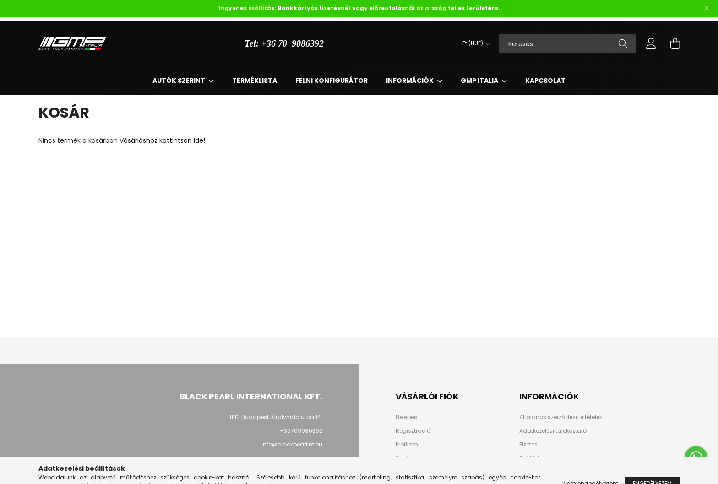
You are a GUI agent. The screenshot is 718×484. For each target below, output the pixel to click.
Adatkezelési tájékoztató (553, 431)
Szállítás (531, 458)
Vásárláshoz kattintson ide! (162, 140)
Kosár (404, 458)
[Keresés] (567, 43)
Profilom (407, 444)
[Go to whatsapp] (696, 457)
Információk (410, 80)
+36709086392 (301, 431)
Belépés (406, 417)
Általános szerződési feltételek (560, 417)
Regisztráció (413, 431)
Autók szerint (179, 80)
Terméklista (254, 80)
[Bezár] (706, 8)
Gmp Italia (480, 80)
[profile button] (651, 43)
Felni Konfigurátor (331, 80)
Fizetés (528, 444)
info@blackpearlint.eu (291, 444)
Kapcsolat (545, 80)
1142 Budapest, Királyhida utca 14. (275, 417)
